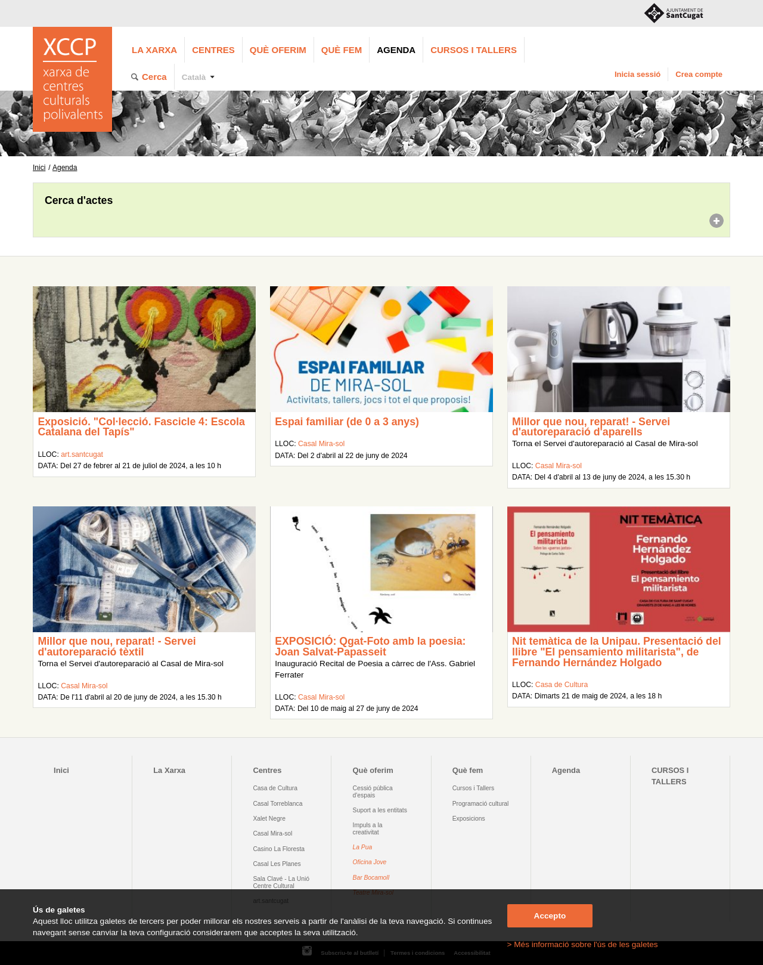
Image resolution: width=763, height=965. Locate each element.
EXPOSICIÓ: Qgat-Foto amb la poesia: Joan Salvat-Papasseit (370, 646)
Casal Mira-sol (321, 444)
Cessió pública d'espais (373, 791)
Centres (213, 50)
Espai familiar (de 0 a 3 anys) (347, 422)
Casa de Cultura (561, 685)
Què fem (341, 50)
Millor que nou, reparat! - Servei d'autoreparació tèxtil (117, 646)
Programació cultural (480, 803)
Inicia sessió (637, 74)
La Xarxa (154, 50)
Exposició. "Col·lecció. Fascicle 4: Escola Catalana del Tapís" (141, 427)
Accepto (550, 915)
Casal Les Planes (276, 864)
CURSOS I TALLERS (473, 50)
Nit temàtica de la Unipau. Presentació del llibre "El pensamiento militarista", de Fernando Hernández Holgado (616, 651)
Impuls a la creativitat (368, 828)
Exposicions (468, 818)
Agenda (396, 50)
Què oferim (278, 50)
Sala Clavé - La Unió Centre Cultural (281, 882)
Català (194, 77)
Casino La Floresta (279, 849)
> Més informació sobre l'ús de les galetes (582, 944)
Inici (39, 167)
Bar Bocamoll (371, 877)
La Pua (363, 847)
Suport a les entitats (380, 810)
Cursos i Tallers (473, 788)
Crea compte (698, 74)
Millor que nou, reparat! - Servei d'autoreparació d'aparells (591, 427)
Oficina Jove (370, 862)
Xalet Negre (269, 818)
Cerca (154, 77)
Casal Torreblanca (277, 803)
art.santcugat (82, 454)
